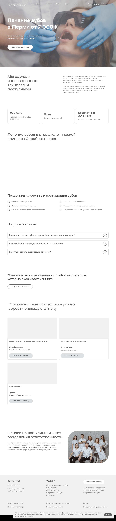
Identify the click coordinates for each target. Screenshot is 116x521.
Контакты (76, 4)
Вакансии (86, 503)
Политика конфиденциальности (58, 503)
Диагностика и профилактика (94, 487)
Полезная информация (15, 507)
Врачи (58, 4)
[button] (20, 47)
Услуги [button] (49, 4)
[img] (9, 497)
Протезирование (52, 490)
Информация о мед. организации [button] (95, 507)
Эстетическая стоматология (93, 490)
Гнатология (50, 495)
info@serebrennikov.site (15, 491)
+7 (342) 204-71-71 (98, 4)
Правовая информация (54, 507)
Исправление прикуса (91, 493)
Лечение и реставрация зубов (57, 485)
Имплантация (51, 487)
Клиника (39, 4)
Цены (67, 4)
